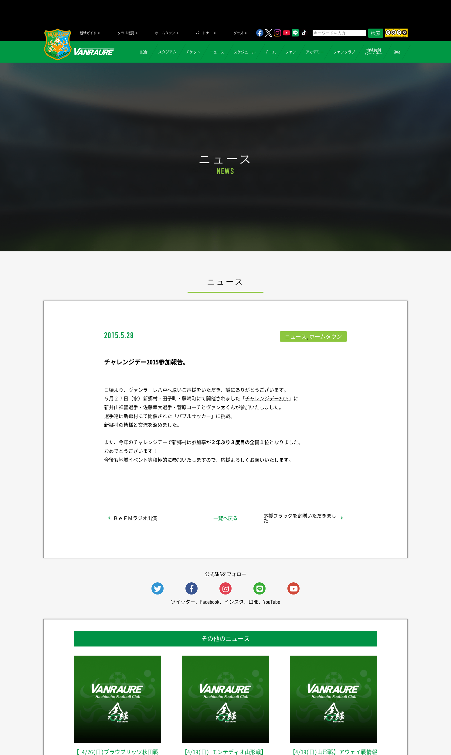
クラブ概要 (125, 33)
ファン (290, 52)
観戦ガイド (88, 33)
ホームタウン (165, 33)
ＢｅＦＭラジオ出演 (135, 518)
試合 (144, 52)
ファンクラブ (344, 52)
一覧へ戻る (225, 518)
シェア (152, 475)
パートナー (204, 33)
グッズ (238, 33)
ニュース (217, 52)
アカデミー (315, 52)
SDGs (397, 52)
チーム (270, 52)
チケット (193, 52)
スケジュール (245, 52)
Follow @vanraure (286, 475)
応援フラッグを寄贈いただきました (299, 518)
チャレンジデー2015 (267, 398)
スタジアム (167, 52)
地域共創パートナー (374, 52)
